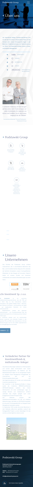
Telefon (5, 470)
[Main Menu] (28, 2)
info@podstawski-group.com (10, 476)
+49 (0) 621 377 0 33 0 (13, 470)
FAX (4, 472)
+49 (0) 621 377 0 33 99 (11, 472)
